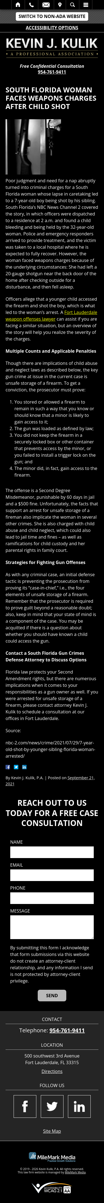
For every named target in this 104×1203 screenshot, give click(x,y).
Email (46, 4)
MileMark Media (75, 1172)
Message (20, 911)
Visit (60, 4)
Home (18, 4)
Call (31, 4)
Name (16, 842)
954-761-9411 (52, 72)
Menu (85, 4)
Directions (52, 1071)
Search (72, 4)
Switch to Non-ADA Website (52, 16)
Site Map (52, 1131)
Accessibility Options (52, 28)
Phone (18, 888)
